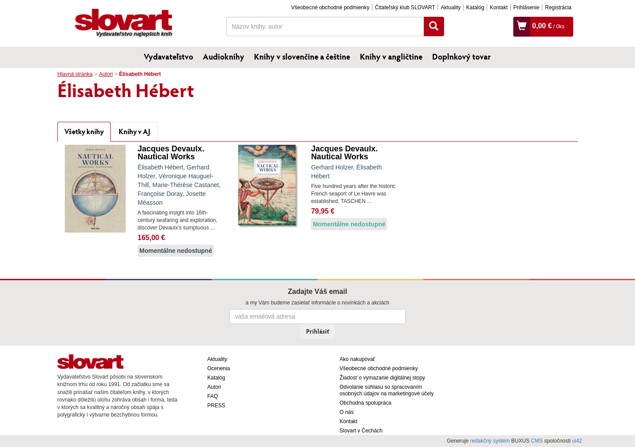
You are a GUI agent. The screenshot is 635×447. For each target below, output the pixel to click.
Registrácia (558, 7)
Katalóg (475, 7)
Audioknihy (223, 56)
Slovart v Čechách (361, 431)
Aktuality (450, 7)
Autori (105, 74)
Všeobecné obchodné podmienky (330, 7)
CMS (537, 441)
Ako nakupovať (357, 359)
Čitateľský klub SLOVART (405, 7)
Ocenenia (218, 368)
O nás (347, 412)
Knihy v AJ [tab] (134, 131)
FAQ (212, 396)
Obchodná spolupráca (365, 403)
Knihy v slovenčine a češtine (302, 56)
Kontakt (499, 7)
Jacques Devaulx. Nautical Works (171, 152)
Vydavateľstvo (168, 56)
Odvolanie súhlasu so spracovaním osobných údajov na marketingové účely (386, 390)
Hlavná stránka (75, 74)
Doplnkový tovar (461, 56)
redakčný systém (490, 441)
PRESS (216, 405)
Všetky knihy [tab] (84, 131)
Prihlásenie (526, 7)
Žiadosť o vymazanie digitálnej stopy (382, 378)
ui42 (577, 441)
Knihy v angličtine (391, 56)
